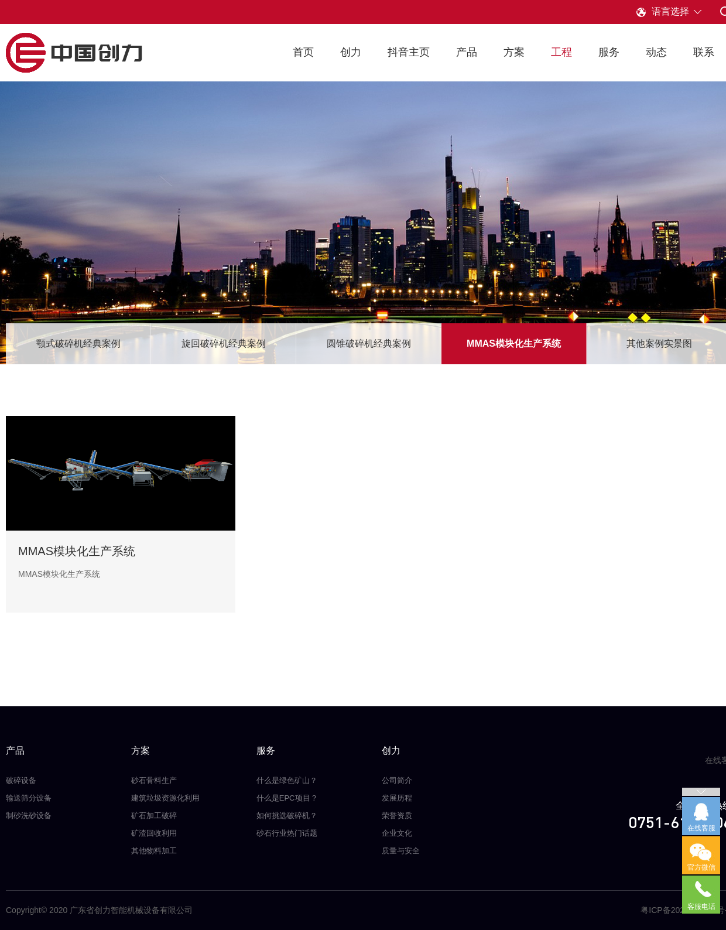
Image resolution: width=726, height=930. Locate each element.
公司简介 (397, 780)
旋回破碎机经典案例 (224, 343)
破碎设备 (21, 780)
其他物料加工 (154, 850)
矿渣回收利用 (154, 833)
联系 (703, 52)
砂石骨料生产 (154, 780)
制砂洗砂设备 (29, 815)
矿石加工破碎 (154, 815)
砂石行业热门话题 (286, 833)
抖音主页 (409, 52)
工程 (561, 52)
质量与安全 (401, 850)
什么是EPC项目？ (287, 798)
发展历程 (397, 798)
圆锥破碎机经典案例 (369, 343)
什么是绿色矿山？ (286, 780)
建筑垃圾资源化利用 (165, 798)
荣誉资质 (397, 815)
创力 (350, 52)
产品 (466, 52)
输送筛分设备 (29, 798)
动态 (656, 52)
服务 (608, 52)
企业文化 (397, 833)
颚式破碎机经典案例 (78, 343)
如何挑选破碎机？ (286, 815)
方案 (514, 52)
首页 (303, 52)
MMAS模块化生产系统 (514, 343)
